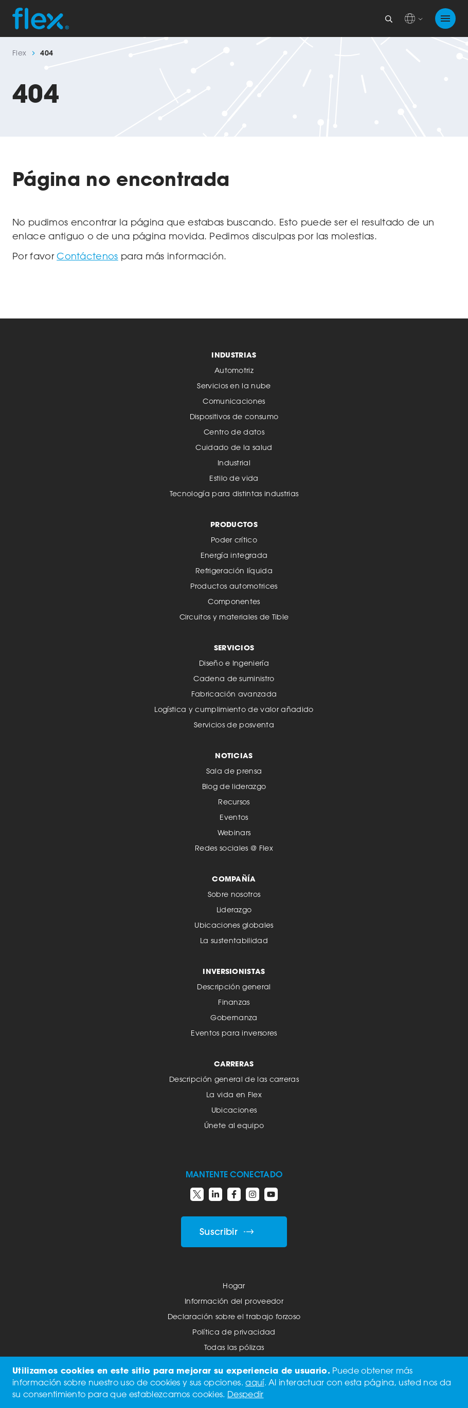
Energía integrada (234, 555)
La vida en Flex (234, 1094)
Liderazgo (234, 909)
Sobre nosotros (234, 894)
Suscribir (227, 1231)
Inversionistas (234, 971)
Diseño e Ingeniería (234, 663)
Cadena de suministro (233, 678)
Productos (234, 524)
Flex (19, 53)
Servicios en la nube (234, 385)
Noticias (234, 755)
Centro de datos (234, 431)
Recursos (234, 801)
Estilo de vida (233, 478)
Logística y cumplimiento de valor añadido (233, 709)
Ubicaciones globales (233, 925)
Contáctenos (87, 255)
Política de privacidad (233, 1331)
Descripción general (234, 986)
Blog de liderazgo (234, 786)
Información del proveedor (234, 1301)
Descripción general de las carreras (234, 1079)
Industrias (233, 355)
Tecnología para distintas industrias (234, 493)
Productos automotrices (233, 585)
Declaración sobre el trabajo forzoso (234, 1316)
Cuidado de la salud (233, 447)
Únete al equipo (234, 1125)
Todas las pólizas (234, 1347)
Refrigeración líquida (234, 570)
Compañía (234, 879)
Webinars (234, 832)
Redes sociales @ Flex (234, 847)
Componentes (234, 601)
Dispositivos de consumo (234, 416)
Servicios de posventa (234, 724)
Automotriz (234, 370)
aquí (254, 1382)
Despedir (245, 1394)
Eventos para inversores (234, 1032)
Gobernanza (233, 1017)
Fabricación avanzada (234, 693)
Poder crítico (234, 539)
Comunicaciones (234, 401)
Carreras (234, 1063)
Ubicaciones (234, 1109)
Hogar (234, 1285)
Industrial (234, 462)
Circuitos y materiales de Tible (234, 616)
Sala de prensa (234, 770)
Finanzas (234, 1002)
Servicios (234, 647)
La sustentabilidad (234, 940)
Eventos (234, 817)
